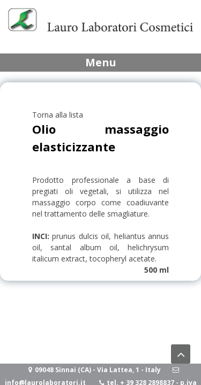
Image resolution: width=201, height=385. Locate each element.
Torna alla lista (57, 115)
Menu (100, 62)
